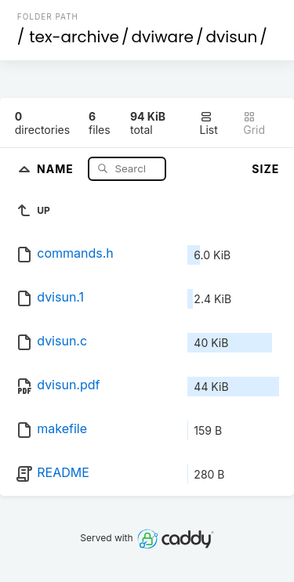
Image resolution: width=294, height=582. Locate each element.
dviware (163, 37)
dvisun (232, 37)
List (209, 123)
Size (265, 168)
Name (57, 168)
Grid (254, 123)
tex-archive (74, 37)
